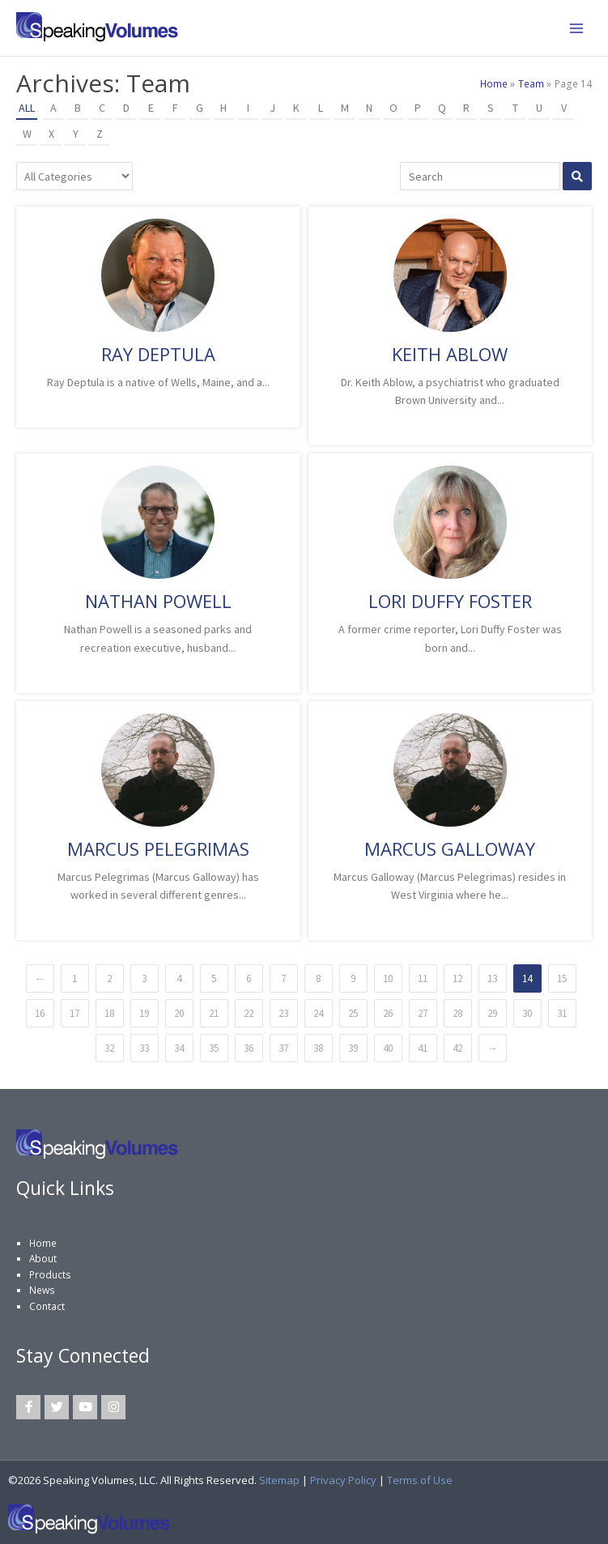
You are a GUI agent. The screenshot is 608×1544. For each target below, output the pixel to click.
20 (179, 1013)
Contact (47, 1305)
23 (283, 1013)
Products (50, 1274)
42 (457, 1048)
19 (144, 1013)
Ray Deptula (158, 354)
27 (422, 1013)
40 (388, 1048)
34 (179, 1048)
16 (40, 1013)
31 (562, 1013)
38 (318, 1048)
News (42, 1289)
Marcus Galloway (449, 848)
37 (283, 1048)
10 (388, 978)
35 (214, 1048)
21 (214, 1013)
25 (353, 1013)
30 (527, 1013)
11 (422, 978)
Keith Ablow (450, 354)
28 (457, 1013)
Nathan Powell (158, 601)
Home (43, 1242)
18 (109, 1013)
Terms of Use (420, 1480)
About (43, 1258)
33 (144, 1048)
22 (248, 1013)
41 (422, 1048)
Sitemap (279, 1480)
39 (353, 1048)
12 (457, 978)
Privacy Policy (343, 1480)
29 (492, 1013)
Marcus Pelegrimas (158, 848)
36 (248, 1048)
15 (562, 978)
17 (74, 1013)
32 (109, 1048)
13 (492, 978)
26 (388, 1013)
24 (318, 1013)
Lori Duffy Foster (450, 601)
